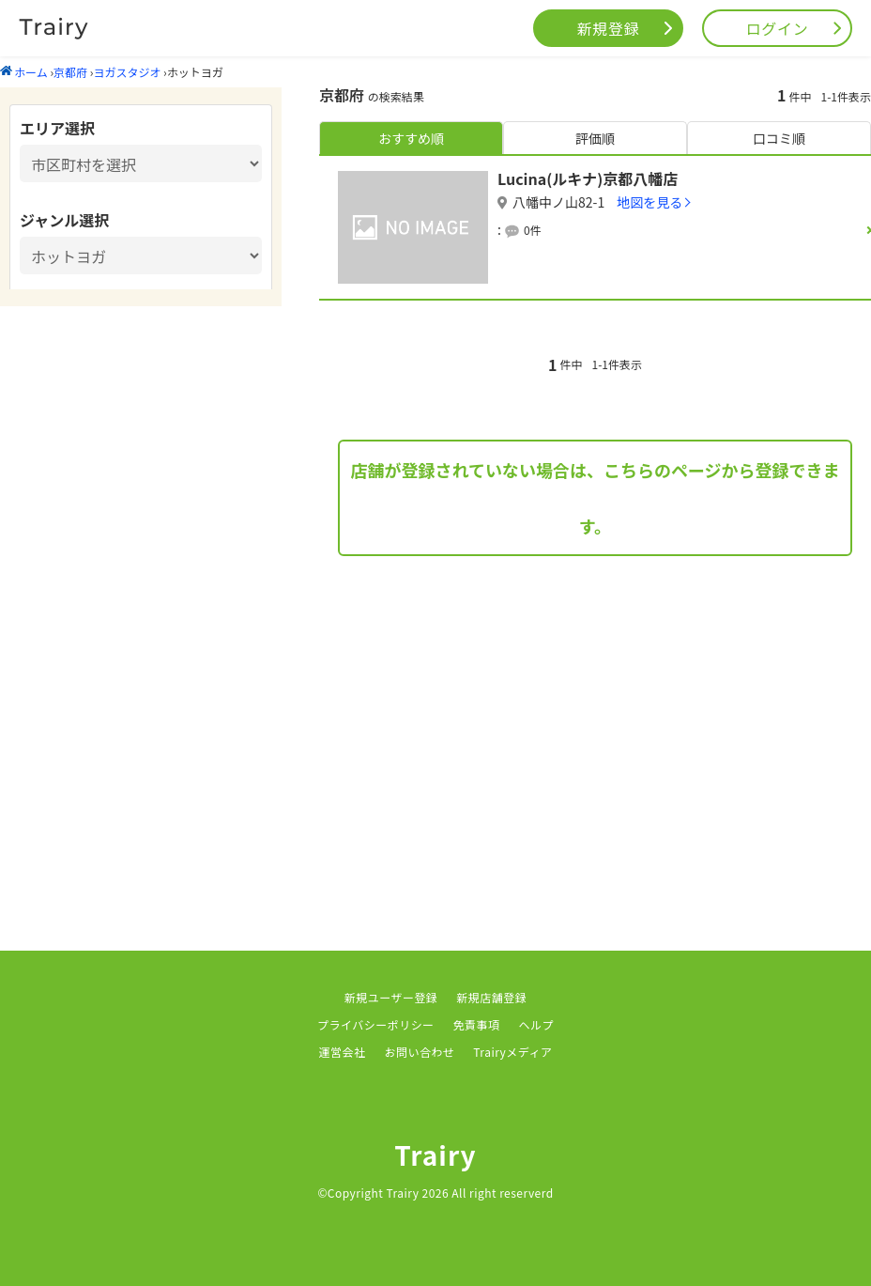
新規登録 (608, 28)
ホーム (24, 72)
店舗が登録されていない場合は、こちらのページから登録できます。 (594, 497)
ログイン (777, 28)
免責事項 (476, 1024)
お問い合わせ (419, 1052)
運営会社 (342, 1052)
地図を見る (649, 202)
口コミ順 (779, 138)
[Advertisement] (595, 725)
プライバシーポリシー (376, 1024)
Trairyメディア (512, 1052)
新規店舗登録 (491, 997)
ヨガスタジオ (126, 72)
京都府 (70, 72)
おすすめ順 (411, 138)
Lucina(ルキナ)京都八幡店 (587, 178)
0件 (533, 230)
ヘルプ (536, 1024)
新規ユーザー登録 (391, 997)
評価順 (595, 138)
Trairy (435, 1154)
